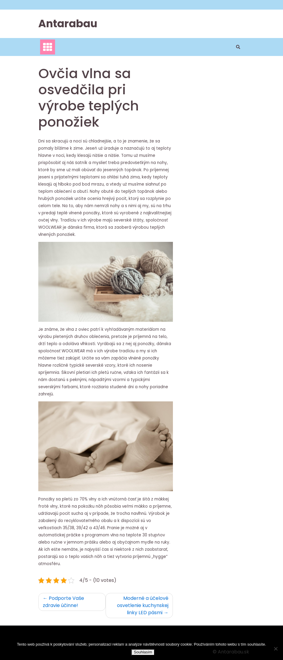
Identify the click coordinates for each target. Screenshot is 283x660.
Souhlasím (143, 652)
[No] (276, 649)
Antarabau (67, 23)
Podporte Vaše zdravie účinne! (63, 602)
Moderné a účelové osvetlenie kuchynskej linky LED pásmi (142, 605)
